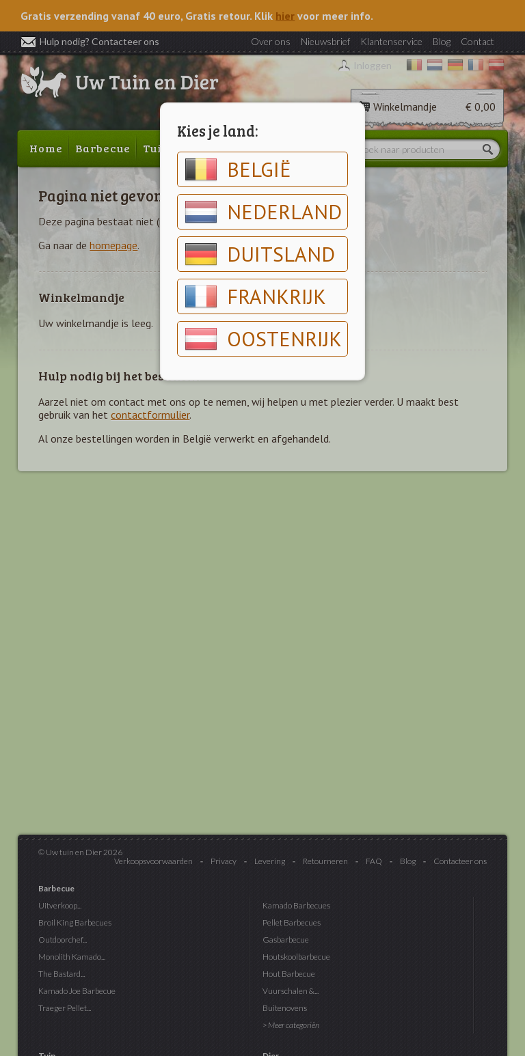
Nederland (263, 211)
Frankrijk (255, 296)
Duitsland (260, 254)
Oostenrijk (263, 338)
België (238, 169)
